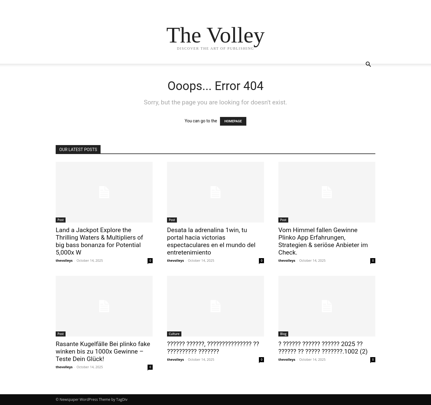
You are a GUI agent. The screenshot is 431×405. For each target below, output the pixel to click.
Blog (283, 334)
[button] (368, 65)
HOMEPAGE (233, 121)
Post (60, 220)
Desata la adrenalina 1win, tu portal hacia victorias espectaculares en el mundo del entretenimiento (211, 241)
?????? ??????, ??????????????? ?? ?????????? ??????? (213, 347)
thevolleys (64, 260)
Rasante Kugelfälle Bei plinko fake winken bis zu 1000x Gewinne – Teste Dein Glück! (103, 351)
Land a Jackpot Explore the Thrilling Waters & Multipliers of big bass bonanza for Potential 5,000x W (99, 241)
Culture (174, 334)
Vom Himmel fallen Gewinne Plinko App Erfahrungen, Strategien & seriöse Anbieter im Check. (323, 241)
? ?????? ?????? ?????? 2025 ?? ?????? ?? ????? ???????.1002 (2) (323, 347)
